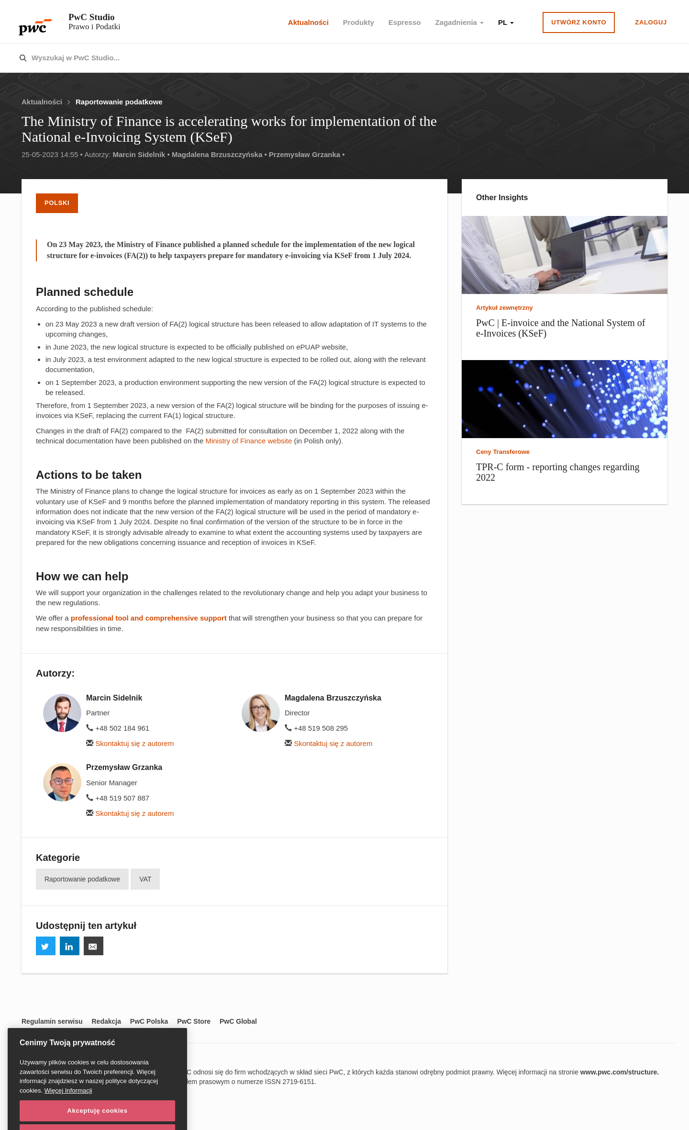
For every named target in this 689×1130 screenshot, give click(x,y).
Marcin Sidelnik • (140, 154)
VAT (145, 879)
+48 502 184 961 (117, 728)
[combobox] (324, 58)
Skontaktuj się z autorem (130, 743)
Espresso (405, 22)
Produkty (358, 22)
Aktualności (308, 22)
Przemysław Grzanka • (307, 154)
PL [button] (506, 22)
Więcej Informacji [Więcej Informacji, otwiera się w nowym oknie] (68, 1103)
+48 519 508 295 (316, 728)
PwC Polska (149, 1021)
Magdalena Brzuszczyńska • (219, 154)
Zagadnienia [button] (459, 22)
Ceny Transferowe (503, 451)
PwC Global (238, 1021)
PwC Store (194, 1021)
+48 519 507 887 (117, 798)
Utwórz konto (578, 22)
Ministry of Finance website (249, 441)
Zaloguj (651, 22)
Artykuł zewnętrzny (504, 307)
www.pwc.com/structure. (619, 1072)
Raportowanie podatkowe (119, 102)
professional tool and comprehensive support (149, 618)
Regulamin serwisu (52, 1021)
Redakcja (106, 1021)
